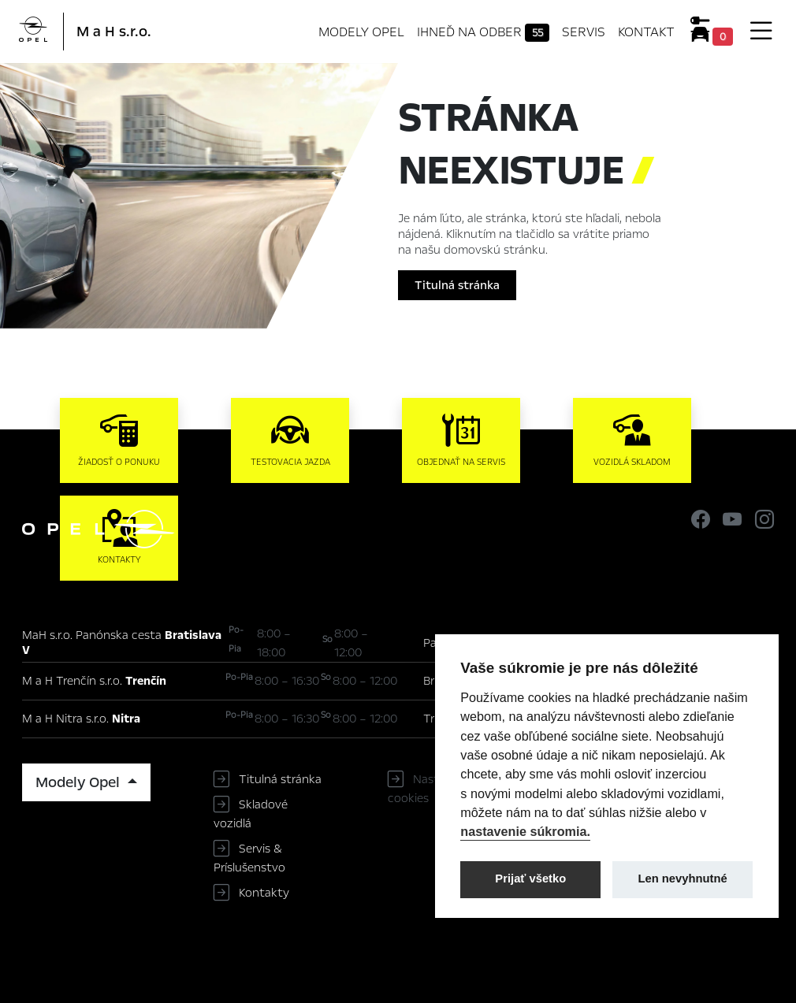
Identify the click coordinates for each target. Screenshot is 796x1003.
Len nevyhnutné (682, 878)
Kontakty (264, 893)
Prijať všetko (530, 878)
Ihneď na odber (483, 32)
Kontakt (646, 32)
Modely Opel (361, 32)
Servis (583, 32)
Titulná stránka (457, 285)
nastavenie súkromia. (525, 831)
